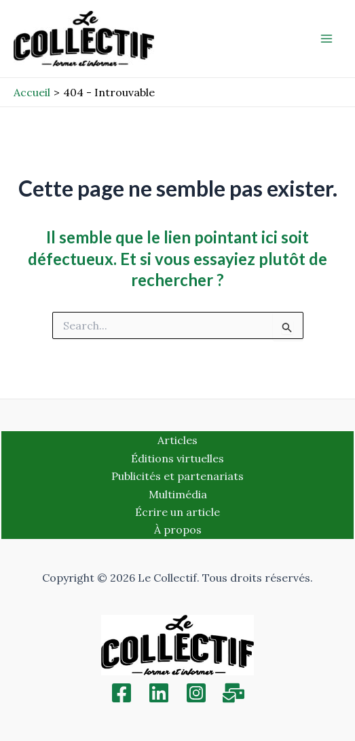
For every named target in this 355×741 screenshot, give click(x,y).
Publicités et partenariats (177, 476)
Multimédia (178, 494)
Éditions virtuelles (177, 458)
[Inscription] (233, 693)
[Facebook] (121, 693)
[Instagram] (196, 693)
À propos (178, 529)
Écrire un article (177, 512)
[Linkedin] (159, 693)
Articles (177, 440)
